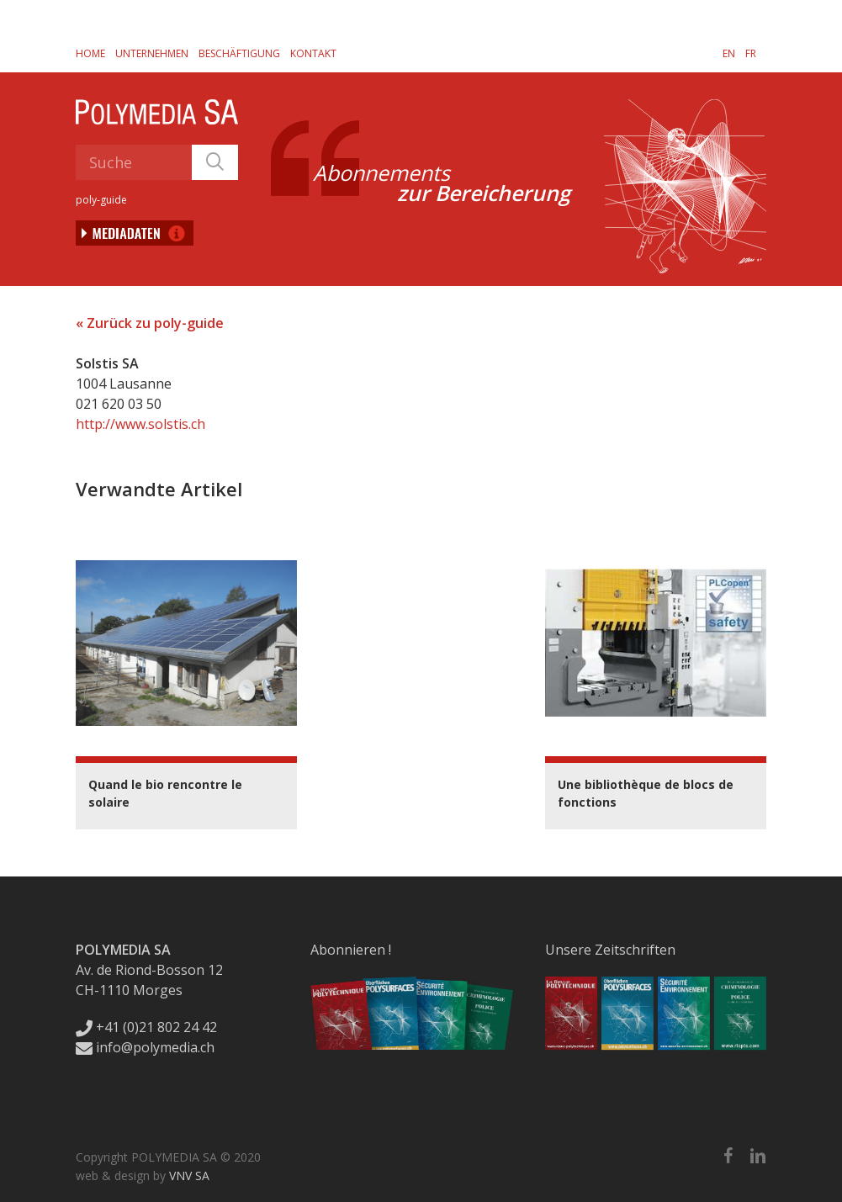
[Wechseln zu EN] (729, 53)
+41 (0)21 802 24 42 (146, 1027)
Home (90, 53)
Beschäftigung (239, 53)
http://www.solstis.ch (140, 424)
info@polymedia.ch (145, 1047)
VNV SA (189, 1175)
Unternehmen (151, 53)
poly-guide (101, 200)
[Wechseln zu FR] (750, 53)
